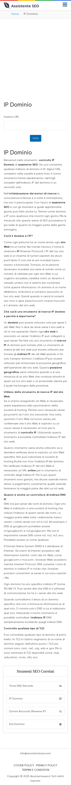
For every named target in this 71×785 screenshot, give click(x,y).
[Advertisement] (35, 59)
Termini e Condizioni (35, 770)
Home (15, 14)
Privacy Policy (46, 765)
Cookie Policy (24, 765)
